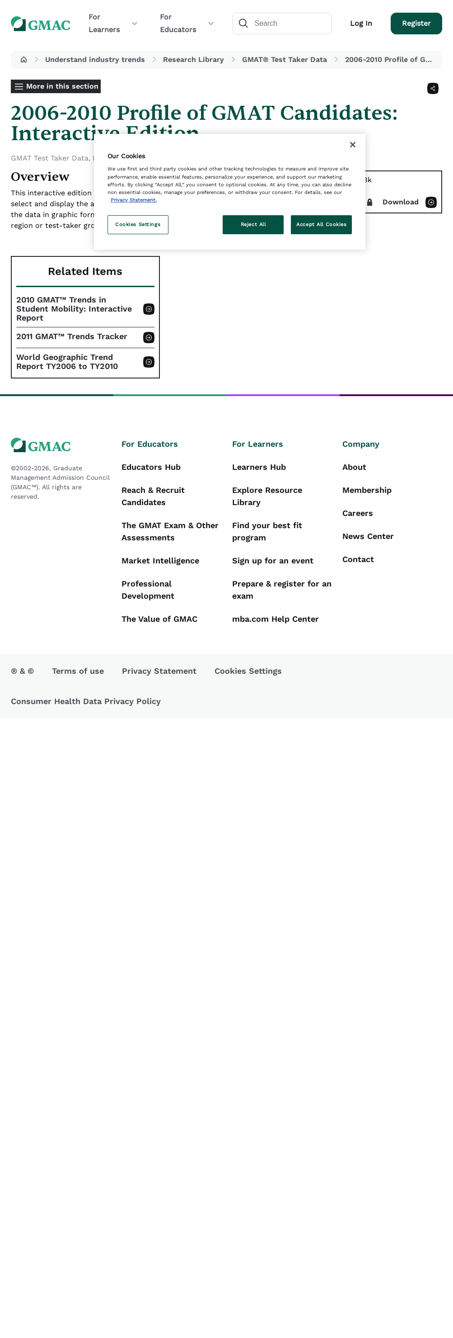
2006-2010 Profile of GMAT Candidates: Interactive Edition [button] (392, 59)
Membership (367, 490)
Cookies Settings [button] (248, 671)
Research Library (193, 59)
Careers (357, 513)
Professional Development (147, 589)
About (354, 467)
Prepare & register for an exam (282, 589)
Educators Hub (151, 467)
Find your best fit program (267, 531)
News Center (368, 536)
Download (401, 202)
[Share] (433, 88)
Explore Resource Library (267, 496)
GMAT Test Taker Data (50, 158)
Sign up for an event (272, 560)
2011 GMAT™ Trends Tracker (71, 336)
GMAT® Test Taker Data (284, 59)
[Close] (353, 145)
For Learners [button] (113, 23)
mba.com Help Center (275, 619)
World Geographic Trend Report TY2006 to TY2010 (67, 362)
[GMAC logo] (61, 445)
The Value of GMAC (159, 619)
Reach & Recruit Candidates (153, 496)
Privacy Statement (159, 671)
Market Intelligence (160, 560)
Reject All (253, 224)
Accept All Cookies (321, 224)
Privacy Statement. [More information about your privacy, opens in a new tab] (134, 200)
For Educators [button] (187, 23)
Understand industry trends (95, 59)
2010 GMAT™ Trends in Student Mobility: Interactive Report (74, 308)
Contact (358, 559)
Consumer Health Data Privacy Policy (86, 701)
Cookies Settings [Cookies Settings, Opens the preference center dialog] (137, 224)
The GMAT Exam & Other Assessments (170, 531)
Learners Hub (259, 467)
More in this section (62, 86)
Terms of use (78, 671)
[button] (23, 59)
